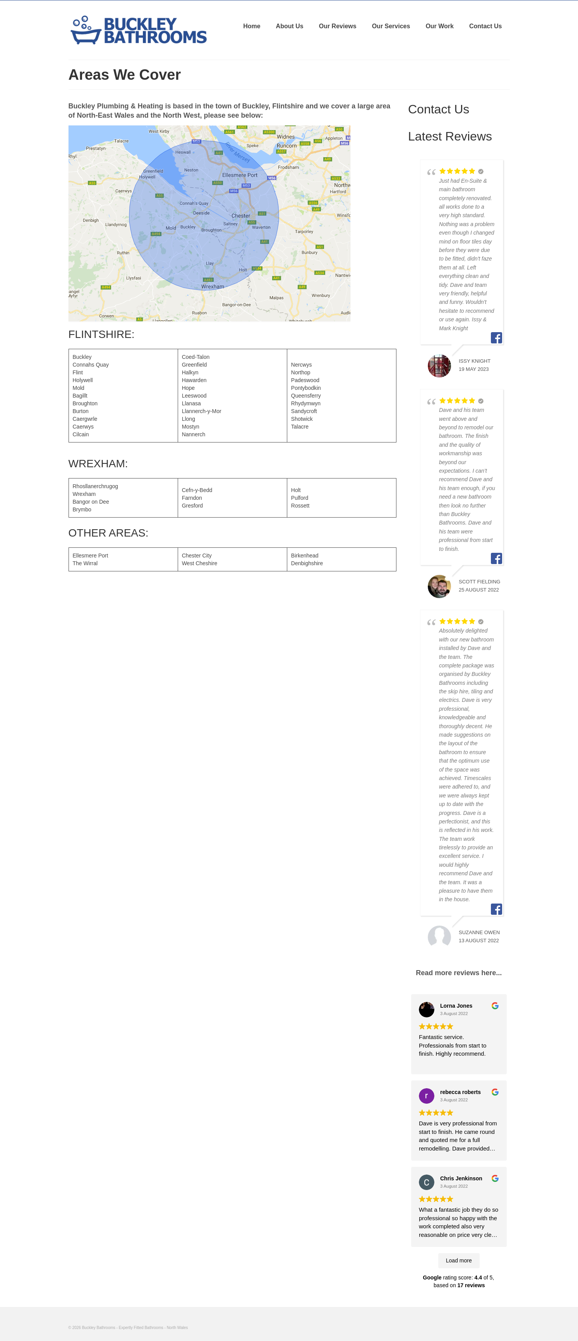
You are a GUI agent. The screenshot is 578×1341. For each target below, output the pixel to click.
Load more (459, 1260)
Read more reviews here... (459, 973)
